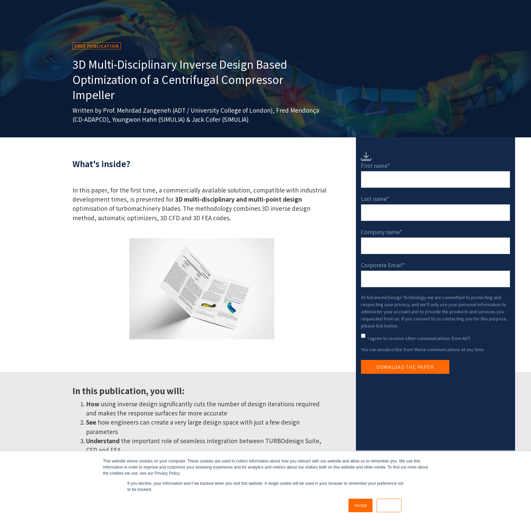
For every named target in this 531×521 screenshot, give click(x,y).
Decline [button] (389, 505)
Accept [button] (360, 505)
